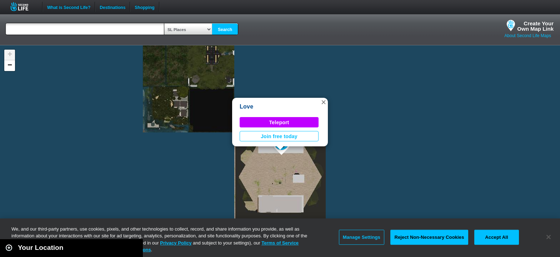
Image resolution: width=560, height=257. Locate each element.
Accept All (496, 237)
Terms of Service (280, 243)
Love (246, 107)
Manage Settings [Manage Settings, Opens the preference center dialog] (361, 237)
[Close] (548, 237)
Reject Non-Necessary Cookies (429, 237)
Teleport (279, 122)
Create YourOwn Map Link (535, 26)
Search (225, 29)
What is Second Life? (68, 7)
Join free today (279, 136)
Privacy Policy (175, 243)
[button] (323, 102)
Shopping (144, 7)
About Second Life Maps (527, 35)
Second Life (23, 6)
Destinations (112, 7)
